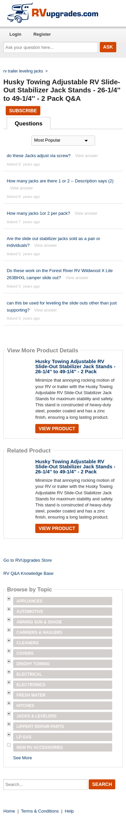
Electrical (29, 674)
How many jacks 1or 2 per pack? (38, 213)
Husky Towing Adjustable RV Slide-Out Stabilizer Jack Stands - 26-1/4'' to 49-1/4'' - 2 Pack (75, 366)
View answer (86, 155)
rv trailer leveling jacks (23, 71)
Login (15, 34)
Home (9, 811)
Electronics (30, 684)
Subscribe (23, 110)
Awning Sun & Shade (39, 622)
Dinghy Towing (33, 664)
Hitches (25, 705)
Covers (25, 653)
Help (69, 811)
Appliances (29, 601)
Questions (29, 123)
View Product (57, 428)
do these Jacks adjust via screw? (39, 155)
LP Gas (23, 737)
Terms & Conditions (40, 811)
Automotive (29, 611)
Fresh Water (30, 695)
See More (22, 757)
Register (42, 34)
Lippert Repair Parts (40, 726)
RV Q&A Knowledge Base (28, 573)
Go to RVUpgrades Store (27, 560)
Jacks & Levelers (36, 716)
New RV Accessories (39, 747)
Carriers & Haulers (39, 632)
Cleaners (27, 643)
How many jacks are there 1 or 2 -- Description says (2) (60, 180)
